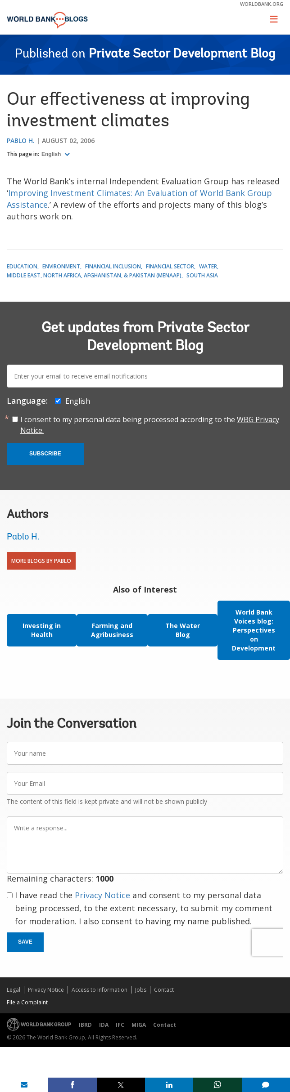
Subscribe (45, 453)
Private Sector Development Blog (182, 54)
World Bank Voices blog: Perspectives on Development (254, 630)
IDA (104, 1025)
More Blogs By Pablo (41, 561)
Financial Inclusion (113, 266)
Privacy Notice (102, 895)
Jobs (140, 990)
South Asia (202, 275)
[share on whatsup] (217, 1085)
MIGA (138, 1025)
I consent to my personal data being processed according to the (149, 425)
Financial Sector (170, 266)
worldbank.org (261, 3)
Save (25, 942)
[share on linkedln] (169, 1085)
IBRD (85, 1025)
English (52, 154)
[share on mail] (24, 1085)
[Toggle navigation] (273, 19)
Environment (61, 266)
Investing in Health (42, 630)
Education (22, 266)
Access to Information (99, 990)
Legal (13, 990)
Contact (164, 990)
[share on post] (121, 1085)
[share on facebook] (72, 1085)
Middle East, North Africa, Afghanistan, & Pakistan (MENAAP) (94, 275)
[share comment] (266, 1085)
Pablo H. (21, 140)
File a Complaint (27, 1002)
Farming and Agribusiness (112, 630)
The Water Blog (182, 630)
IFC (120, 1025)
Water (208, 266)
